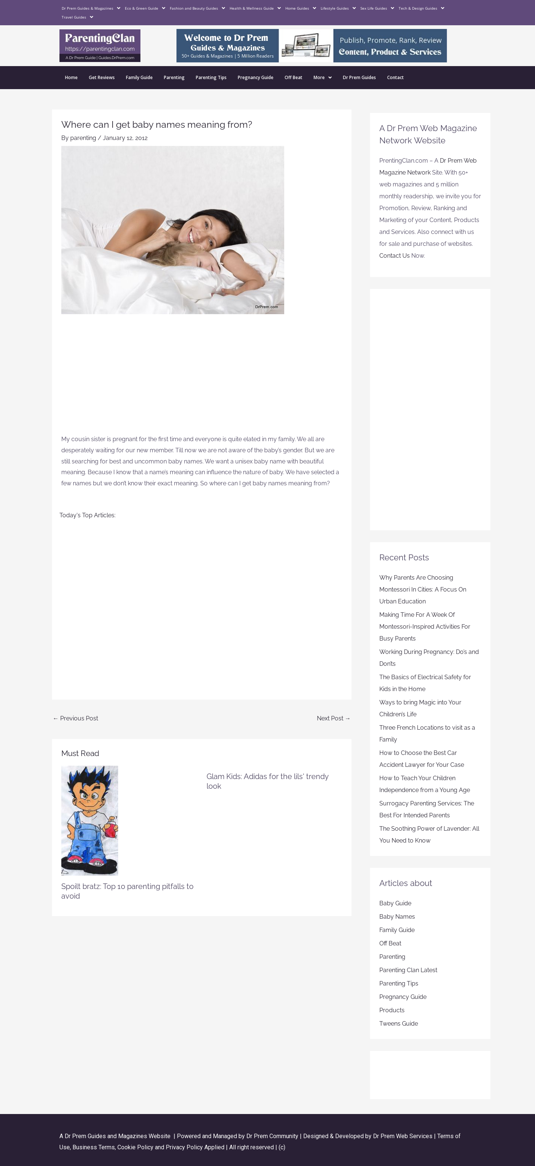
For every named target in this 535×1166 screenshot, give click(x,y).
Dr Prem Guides (359, 77)
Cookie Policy (136, 1147)
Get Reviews (102, 77)
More (323, 77)
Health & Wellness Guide (255, 8)
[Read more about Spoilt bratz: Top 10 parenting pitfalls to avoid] (89, 820)
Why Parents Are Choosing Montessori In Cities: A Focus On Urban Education (422, 589)
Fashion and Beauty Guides (197, 8)
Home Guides (300, 8)
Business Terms (93, 1147)
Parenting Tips (211, 77)
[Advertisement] (201, 378)
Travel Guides (77, 17)
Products (392, 1010)
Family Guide (139, 77)
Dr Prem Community (272, 1136)
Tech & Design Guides (421, 8)
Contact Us (394, 255)
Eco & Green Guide (145, 8)
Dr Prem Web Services (402, 1136)
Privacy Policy (184, 1147)
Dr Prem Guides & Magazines (91, 8)
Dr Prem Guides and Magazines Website (118, 1136)
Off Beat (293, 77)
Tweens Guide (398, 1023)
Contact (395, 77)
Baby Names (397, 916)
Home (71, 77)
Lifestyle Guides (338, 8)
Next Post (334, 718)
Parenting (174, 77)
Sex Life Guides (377, 8)
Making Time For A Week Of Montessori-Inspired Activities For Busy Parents (424, 626)
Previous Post (75, 718)
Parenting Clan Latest (408, 970)
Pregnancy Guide (255, 77)
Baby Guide (395, 903)
